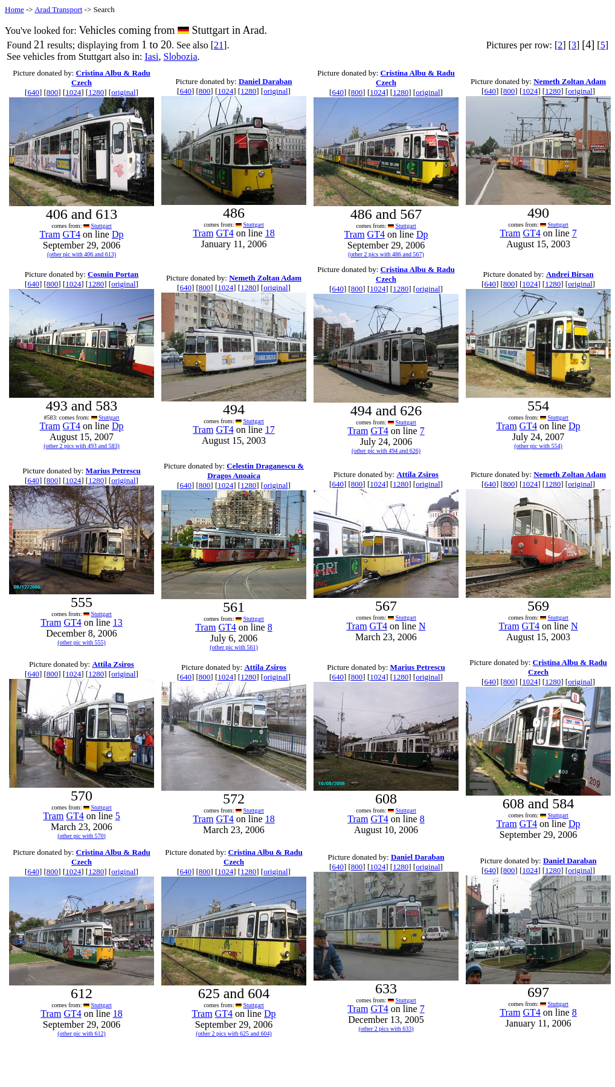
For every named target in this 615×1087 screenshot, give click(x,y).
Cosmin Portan (113, 274)
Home (14, 9)
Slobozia (181, 56)
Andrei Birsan (570, 274)
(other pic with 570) (81, 835)
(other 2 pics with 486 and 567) (386, 254)
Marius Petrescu (113, 470)
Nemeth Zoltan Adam (569, 81)
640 (33, 92)
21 (219, 45)
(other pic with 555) (81, 642)
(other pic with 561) (234, 647)
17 (270, 429)
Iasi (151, 56)
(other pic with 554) (538, 446)
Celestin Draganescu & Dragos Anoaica (255, 470)
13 (118, 622)
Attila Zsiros (417, 474)
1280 (96, 92)
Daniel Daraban (265, 81)
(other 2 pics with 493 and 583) (81, 446)
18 (270, 233)
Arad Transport (58, 9)
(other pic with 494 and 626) (386, 450)
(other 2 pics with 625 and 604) (234, 1033)
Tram (50, 234)
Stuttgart (101, 225)
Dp (118, 234)
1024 (73, 92)
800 (53, 92)
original (123, 92)
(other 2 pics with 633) (385, 1028)
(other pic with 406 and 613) (81, 254)
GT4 (71, 234)
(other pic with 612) (81, 1033)
